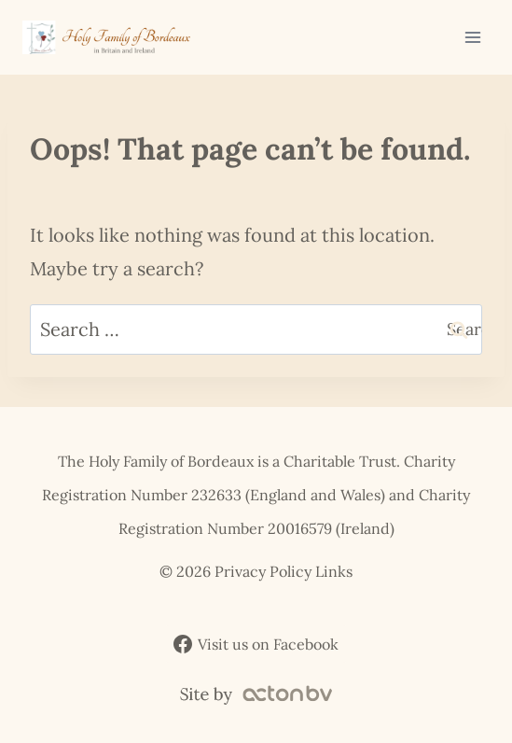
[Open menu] (472, 36)
